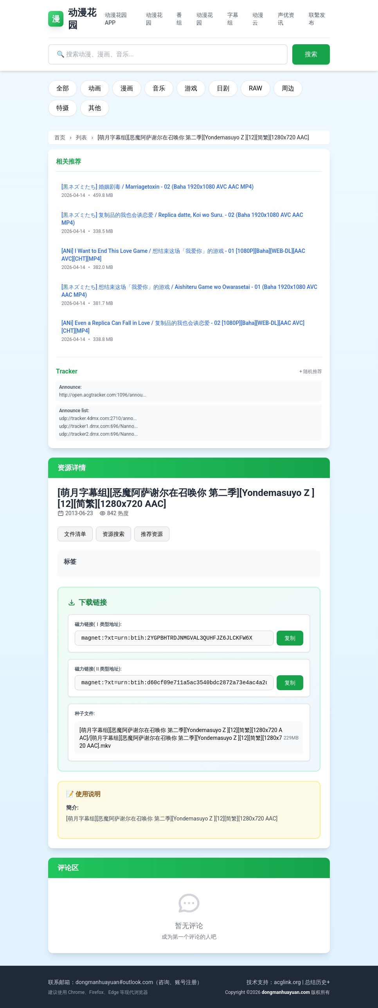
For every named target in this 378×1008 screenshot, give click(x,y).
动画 (94, 88)
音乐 (159, 88)
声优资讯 (286, 19)
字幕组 (232, 19)
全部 (62, 88)
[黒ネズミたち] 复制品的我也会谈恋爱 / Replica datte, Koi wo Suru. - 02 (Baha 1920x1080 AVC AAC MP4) (182, 219)
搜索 (311, 54)
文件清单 (75, 534)
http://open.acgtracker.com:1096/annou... (102, 395)
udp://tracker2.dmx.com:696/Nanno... (98, 434)
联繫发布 (317, 19)
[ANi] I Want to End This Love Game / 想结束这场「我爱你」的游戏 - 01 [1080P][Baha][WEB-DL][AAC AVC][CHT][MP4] (183, 255)
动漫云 (257, 19)
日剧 (223, 88)
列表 (81, 137)
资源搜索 (113, 534)
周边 (288, 88)
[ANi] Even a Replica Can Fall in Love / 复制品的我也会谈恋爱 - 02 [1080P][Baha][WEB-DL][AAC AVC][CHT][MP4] (182, 327)
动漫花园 (154, 19)
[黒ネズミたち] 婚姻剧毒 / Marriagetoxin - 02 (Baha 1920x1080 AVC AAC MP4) (157, 187)
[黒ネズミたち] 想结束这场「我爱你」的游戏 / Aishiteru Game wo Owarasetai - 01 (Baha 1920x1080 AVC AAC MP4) (189, 291)
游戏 (191, 88)
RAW (255, 88)
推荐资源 (152, 534)
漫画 (127, 88)
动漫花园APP (116, 19)
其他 (94, 108)
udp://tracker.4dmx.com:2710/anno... (98, 418)
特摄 (62, 108)
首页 (59, 137)
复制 (289, 638)
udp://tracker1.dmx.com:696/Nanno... (98, 426)
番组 (179, 19)
